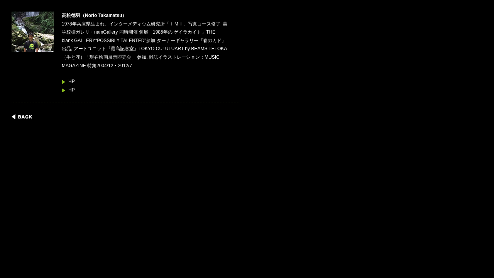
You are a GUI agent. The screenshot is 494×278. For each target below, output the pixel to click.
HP (71, 81)
